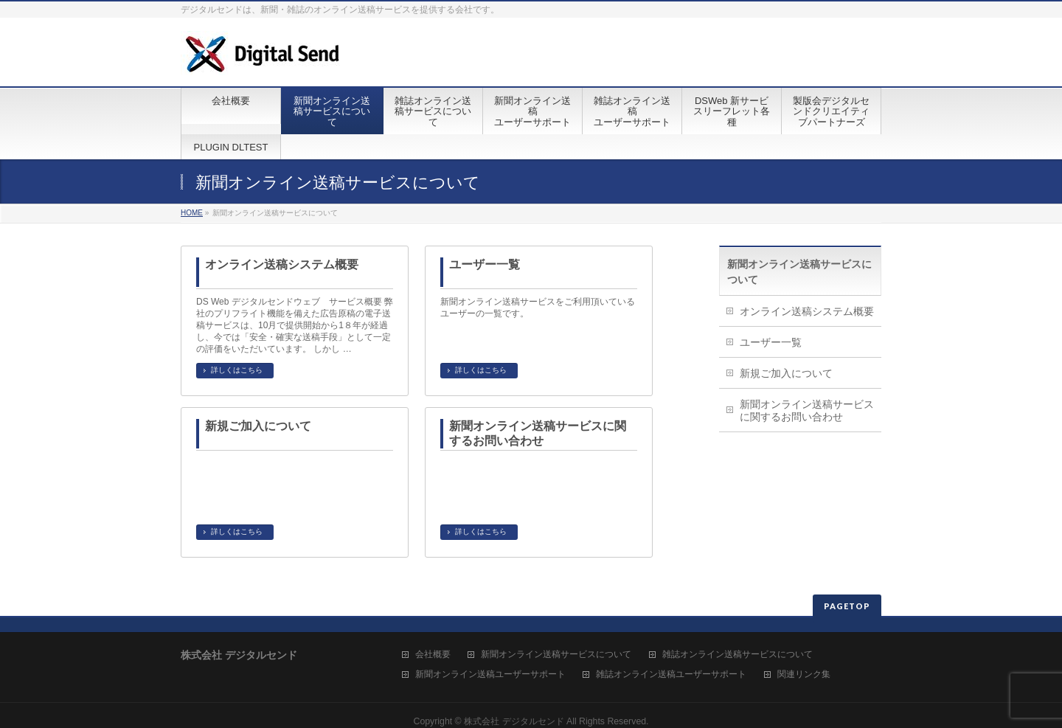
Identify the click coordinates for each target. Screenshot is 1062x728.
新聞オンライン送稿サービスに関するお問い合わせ (537, 433)
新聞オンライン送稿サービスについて (556, 654)
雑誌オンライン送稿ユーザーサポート (671, 674)
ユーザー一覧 (484, 264)
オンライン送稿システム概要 (281, 264)
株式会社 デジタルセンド (513, 721)
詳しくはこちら (237, 370)
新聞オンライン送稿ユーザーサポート (490, 674)
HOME (192, 213)
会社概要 (433, 654)
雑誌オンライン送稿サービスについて (737, 654)
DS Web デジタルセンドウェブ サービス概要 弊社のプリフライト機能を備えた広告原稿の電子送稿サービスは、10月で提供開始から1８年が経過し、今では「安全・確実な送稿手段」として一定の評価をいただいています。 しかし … (294, 325)
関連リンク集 (803, 674)
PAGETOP (847, 606)
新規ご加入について (258, 426)
